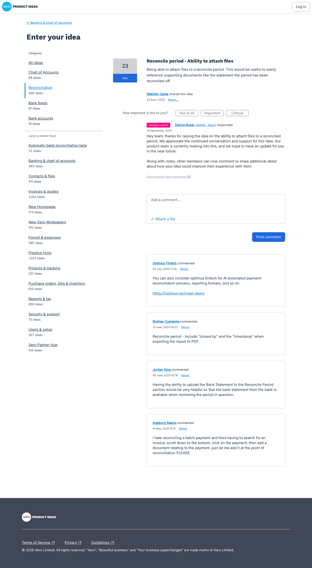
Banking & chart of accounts (52, 160)
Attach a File (165, 219)
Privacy (74, 543)
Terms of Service (39, 543)
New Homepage (42, 206)
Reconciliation (40, 87)
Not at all (188, 113)
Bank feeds (38, 103)
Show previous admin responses (169, 176)
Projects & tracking (44, 268)
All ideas (36, 62)
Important (214, 113)
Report (184, 269)
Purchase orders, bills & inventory (57, 283)
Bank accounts (41, 118)
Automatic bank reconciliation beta (58, 145)
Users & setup (40, 329)
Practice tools (40, 252)
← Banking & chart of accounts (49, 22)
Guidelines (103, 543)
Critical (240, 113)
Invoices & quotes (44, 191)
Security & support (44, 314)
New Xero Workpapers (47, 222)
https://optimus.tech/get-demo (179, 293)
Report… (173, 99)
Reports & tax (40, 298)
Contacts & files (42, 176)
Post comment (268, 237)
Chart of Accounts (44, 72)
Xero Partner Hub (43, 344)
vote (125, 78)
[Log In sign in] (301, 7)
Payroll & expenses (45, 237)
